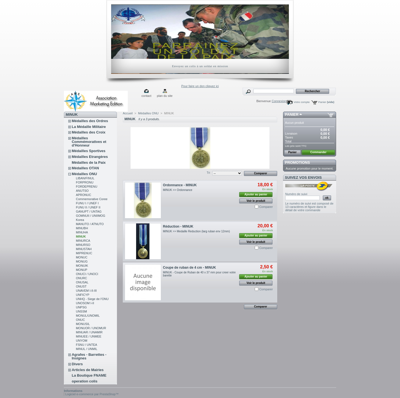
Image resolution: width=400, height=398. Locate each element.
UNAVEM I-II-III (86, 290)
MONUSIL (83, 324)
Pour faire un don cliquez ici (200, 86)
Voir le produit (256, 200)
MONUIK (82, 265)
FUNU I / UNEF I (87, 203)
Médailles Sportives (88, 151)
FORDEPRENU (86, 186)
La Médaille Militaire (89, 127)
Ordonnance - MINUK (180, 185)
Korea (80, 219)
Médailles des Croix (88, 132)
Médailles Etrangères (90, 157)
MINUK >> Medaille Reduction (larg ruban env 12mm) (197, 231)
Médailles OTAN (85, 168)
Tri (208, 172)
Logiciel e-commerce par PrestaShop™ (92, 394)
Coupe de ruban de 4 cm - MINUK (189, 267)
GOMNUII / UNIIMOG (90, 215)
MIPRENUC (84, 253)
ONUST (81, 286)
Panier (326, 102)
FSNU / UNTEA (86, 344)
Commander (318, 152)
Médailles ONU (84, 174)
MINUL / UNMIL (86, 349)
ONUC (80, 319)
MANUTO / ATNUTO (90, 224)
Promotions (297, 162)
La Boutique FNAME (89, 375)
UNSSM (81, 311)
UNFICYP (82, 294)
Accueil (127, 113)
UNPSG (81, 307)
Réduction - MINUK (178, 226)
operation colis (84, 381)
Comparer (266, 206)
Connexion (279, 101)
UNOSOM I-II (85, 303)
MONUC (82, 257)
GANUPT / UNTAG (89, 211)
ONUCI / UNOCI (87, 274)
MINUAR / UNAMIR (89, 332)
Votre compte (302, 102)
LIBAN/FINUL (85, 178)
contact (146, 95)
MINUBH (82, 228)
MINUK (81, 236)
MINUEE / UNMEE (88, 336)
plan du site (164, 95)
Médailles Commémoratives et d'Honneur (89, 141)
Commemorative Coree (92, 199)
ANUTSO (82, 190)
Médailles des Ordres (90, 121)
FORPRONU (84, 182)
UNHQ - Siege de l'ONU (92, 299)
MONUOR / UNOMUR (91, 328)
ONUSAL (82, 282)
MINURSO (83, 244)
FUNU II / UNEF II (88, 207)
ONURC (81, 278)
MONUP (81, 269)
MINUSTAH (84, 249)
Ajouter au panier (255, 194)
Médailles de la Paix (89, 162)
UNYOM (81, 340)
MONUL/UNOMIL (88, 315)
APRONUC (83, 195)
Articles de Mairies (88, 370)
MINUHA (82, 232)
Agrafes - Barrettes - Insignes (89, 356)
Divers (77, 364)
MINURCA (83, 240)
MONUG (82, 261)
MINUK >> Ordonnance (177, 190)
